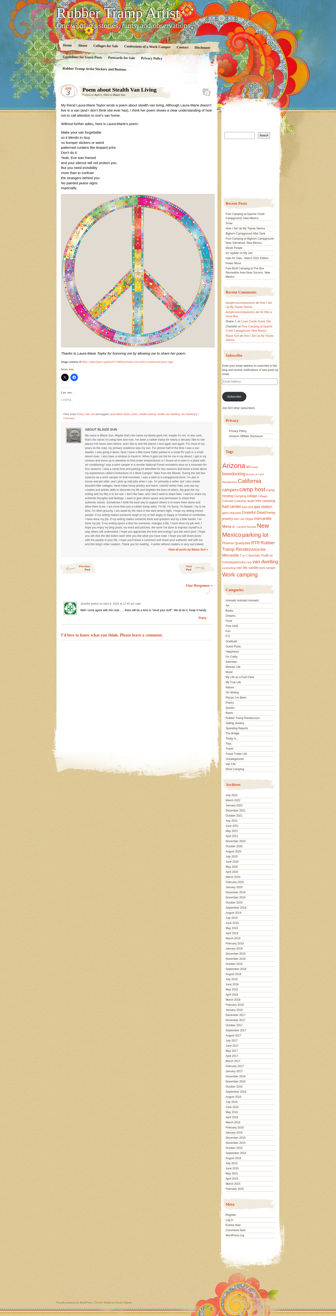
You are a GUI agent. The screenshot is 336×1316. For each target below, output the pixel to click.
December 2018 (235, 953)
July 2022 (231, 795)
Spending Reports (237, 728)
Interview (231, 661)
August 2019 (233, 912)
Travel (229, 748)
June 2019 (232, 923)
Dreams (230, 615)
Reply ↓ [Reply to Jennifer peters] (203, 618)
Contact (182, 47)
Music (229, 672)
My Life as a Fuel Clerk (240, 677)
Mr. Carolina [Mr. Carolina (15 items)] (239, 526)
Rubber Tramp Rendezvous (243, 718)
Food (229, 621)
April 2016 (232, 1117)
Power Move (233, 263)
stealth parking (147, 414)
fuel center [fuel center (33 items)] (231, 506)
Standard (205, 91)
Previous (74, 567)
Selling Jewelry (235, 723)
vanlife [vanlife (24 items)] (253, 568)
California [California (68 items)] (249, 481)
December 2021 (235, 810)
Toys (228, 743)
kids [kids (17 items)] (236, 519)
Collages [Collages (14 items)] (262, 496)
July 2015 (231, 1163)
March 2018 (233, 999)
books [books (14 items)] (254, 467)
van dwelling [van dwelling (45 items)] (265, 561)
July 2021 (231, 820)
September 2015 (236, 1153)
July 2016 (231, 1102)
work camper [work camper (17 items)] (267, 568)
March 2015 (233, 1183)
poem (134, 414)
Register (231, 1215)
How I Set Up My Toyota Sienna (245, 228)
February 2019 (235, 943)
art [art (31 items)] (248, 466)
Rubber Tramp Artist (118, 13)
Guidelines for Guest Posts (82, 57)
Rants (229, 713)
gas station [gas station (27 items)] (263, 507)
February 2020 (235, 882)
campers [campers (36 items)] (230, 489)
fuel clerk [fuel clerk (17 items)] (247, 507)
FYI (228, 636)
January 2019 (234, 948)
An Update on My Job (239, 253)
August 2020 (233, 851)
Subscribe (234, 396)
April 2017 (232, 1056)
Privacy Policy (151, 58)
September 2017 (236, 1030)
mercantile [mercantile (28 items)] (263, 518)
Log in (229, 1220)
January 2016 (234, 1132)
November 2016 (235, 1081)
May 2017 (232, 1050)
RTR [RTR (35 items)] (255, 543)
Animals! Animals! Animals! (242, 600)
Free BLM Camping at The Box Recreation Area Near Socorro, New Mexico (248, 272)
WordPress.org (235, 1235)
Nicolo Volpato (124, 1302)
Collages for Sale (105, 46)
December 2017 (235, 1015)
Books (229, 610)
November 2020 (235, 841)
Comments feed (235, 1230)
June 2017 (232, 1045)
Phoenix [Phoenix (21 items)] (228, 543)
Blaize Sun (119, 94)
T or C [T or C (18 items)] (244, 555)
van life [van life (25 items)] (241, 568)
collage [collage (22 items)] (252, 496)
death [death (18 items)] (251, 501)
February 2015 (235, 1189)
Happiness (232, 651)
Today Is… (232, 738)
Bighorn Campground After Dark (245, 233)
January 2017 (234, 1071)
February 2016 (235, 1127)
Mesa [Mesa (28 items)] (226, 526)
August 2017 (233, 1035)
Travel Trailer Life (236, 753)
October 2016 (234, 1086)
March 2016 (233, 1122)
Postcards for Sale (121, 58)
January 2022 (234, 805)
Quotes (230, 707)
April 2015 (232, 1178)
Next (200, 567)
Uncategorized (234, 759)
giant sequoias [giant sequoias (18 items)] (231, 513)
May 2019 (232, 928)
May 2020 (232, 866)
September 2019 (236, 907)
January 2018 (234, 1010)
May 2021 (232, 831)
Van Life (90, 414)
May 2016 (232, 1112)
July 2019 (231, 918)
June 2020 (232, 861)
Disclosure (202, 47)
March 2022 (233, 800)
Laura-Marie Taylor (119, 414)
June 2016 (232, 1107)
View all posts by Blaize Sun (188, 549)
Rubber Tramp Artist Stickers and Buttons (94, 68)
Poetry (80, 414)
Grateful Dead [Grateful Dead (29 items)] (254, 512)
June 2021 (232, 826)
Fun (228, 631)
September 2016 (236, 1091)
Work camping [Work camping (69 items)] (240, 574)
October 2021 (234, 815)
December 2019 (235, 892)
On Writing (232, 692)
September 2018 (236, 969)
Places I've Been (236, 697)
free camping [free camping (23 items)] (265, 501)
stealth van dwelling (168, 414)
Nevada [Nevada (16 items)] (251, 526)
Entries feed (233, 1225)
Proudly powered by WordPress (74, 1302)
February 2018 (235, 1004)
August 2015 (233, 1158)
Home (67, 45)
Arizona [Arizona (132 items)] (233, 465)
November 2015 (235, 1142)
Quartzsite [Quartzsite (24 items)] (242, 543)
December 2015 (235, 1137)
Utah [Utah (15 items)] (249, 562)
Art (227, 605)
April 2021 (232, 836)
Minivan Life (233, 667)
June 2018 (232, 984)
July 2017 (231, 1040)
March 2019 (233, 938)
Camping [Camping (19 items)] (240, 496)
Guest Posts (233, 646)
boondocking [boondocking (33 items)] (233, 474)
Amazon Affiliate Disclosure (246, 436)
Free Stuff (232, 626)
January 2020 (234, 887)
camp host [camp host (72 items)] (252, 489)
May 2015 (232, 1173)
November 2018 (235, 958)
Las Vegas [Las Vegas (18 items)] (246, 519)
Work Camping (235, 769)
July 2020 (231, 856)
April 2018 (232, 994)
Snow (229, 223)
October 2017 (234, 1025)
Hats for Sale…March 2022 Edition (247, 258)
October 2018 (234, 964)
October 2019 (234, 902)
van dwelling (188, 414)
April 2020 (232, 872)
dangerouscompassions (240, 302)
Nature (230, 687)
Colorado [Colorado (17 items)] (228, 501)
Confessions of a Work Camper (147, 46)
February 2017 (235, 1066)
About (82, 45)
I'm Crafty (231, 656)
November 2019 (235, 897)
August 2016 (233, 1096)
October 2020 (234, 846)
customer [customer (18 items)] (240, 501)
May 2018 (232, 989)
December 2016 (235, 1076)
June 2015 (232, 1168)
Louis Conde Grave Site (256, 321)
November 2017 (235, 1020)
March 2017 (233, 1061)
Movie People (234, 248)
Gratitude (231, 641)
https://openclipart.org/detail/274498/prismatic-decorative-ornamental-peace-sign (127, 361)
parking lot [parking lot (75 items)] (255, 535)
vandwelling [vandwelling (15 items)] (229, 568)
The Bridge (232, 733)
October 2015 (234, 1148)
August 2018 (233, 974)
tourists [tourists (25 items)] (254, 555)
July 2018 (231, 979)
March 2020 (233, 877)
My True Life (233, 682)
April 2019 (232, 933)
